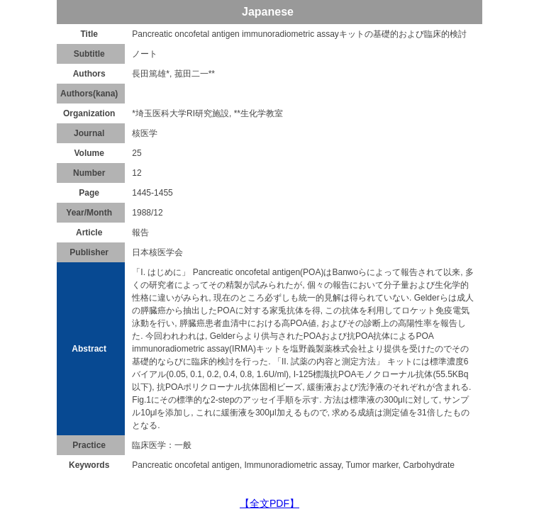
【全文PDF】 (269, 503)
